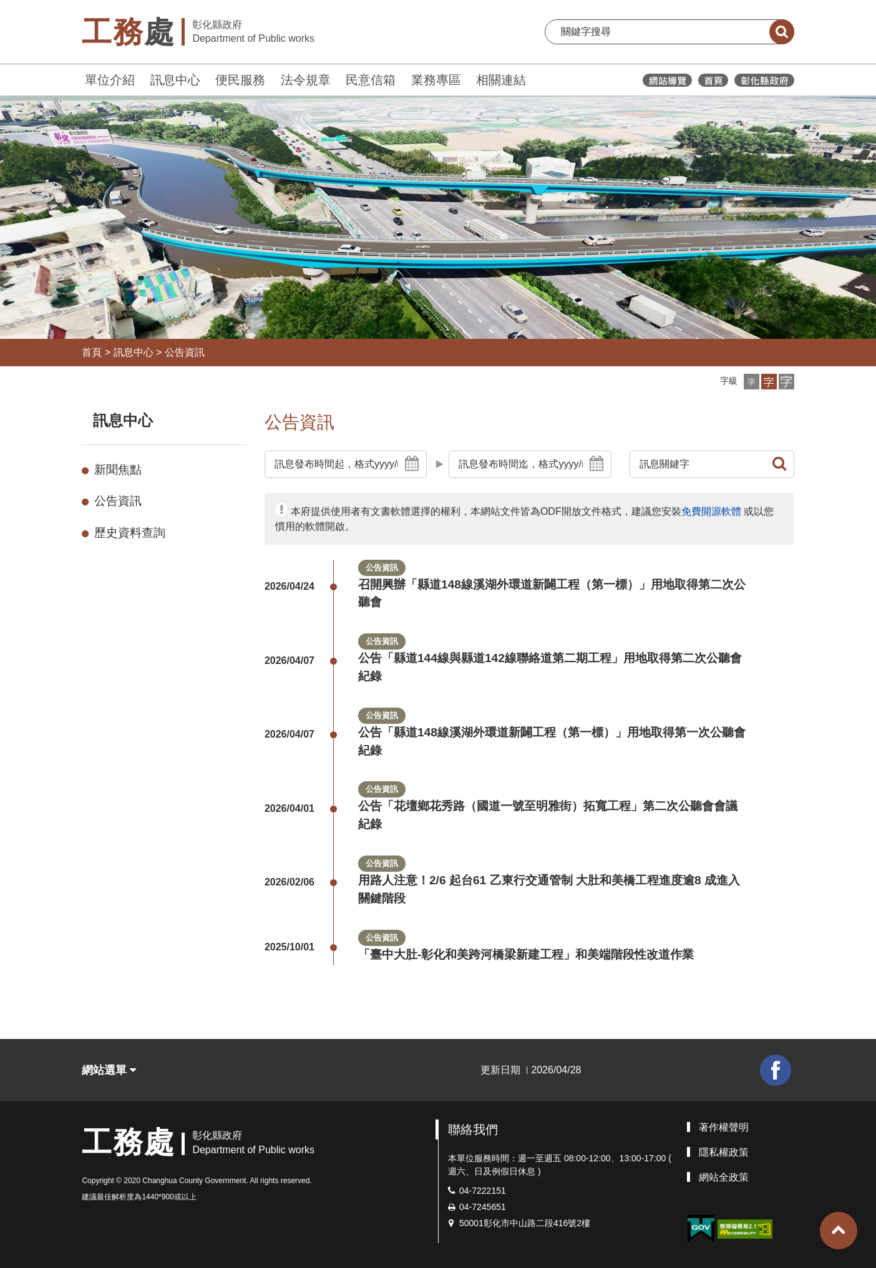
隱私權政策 (724, 1152)
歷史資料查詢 (129, 532)
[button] (751, 381)
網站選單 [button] (109, 1070)
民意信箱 (371, 80)
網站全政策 (724, 1177)
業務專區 (436, 80)
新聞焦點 (118, 469)
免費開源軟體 (711, 511)
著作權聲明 (724, 1127)
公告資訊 (185, 352)
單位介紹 (110, 80)
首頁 (92, 352)
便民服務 (240, 80)
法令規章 (306, 80)
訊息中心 (175, 80)
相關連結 (501, 80)
